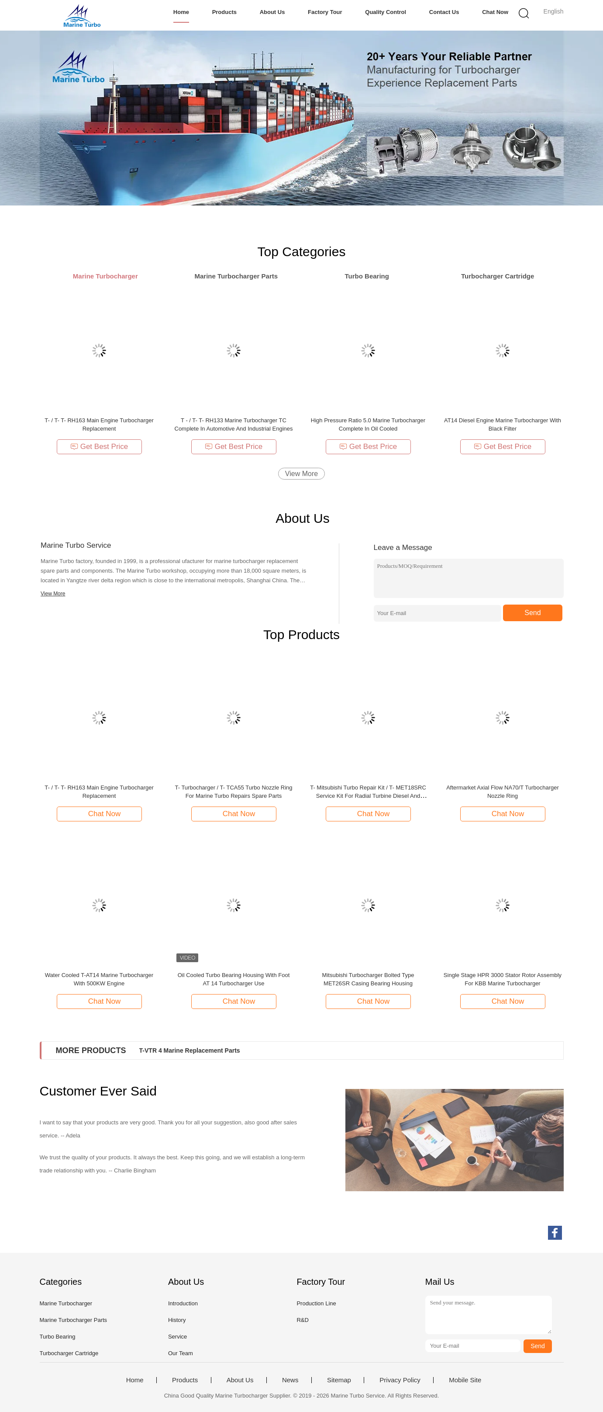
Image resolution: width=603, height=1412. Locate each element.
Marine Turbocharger (66, 1303)
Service (177, 1336)
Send (532, 612)
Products (224, 12)
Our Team (180, 1353)
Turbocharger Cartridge (69, 1353)
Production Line (316, 1303)
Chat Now (495, 12)
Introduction (183, 1303)
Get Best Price (99, 446)
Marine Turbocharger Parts (73, 1320)
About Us (272, 12)
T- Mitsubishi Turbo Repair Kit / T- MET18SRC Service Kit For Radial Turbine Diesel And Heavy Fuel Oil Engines (368, 795)
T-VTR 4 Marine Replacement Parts (189, 1050)
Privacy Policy (399, 1380)
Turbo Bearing (58, 1336)
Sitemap (339, 1380)
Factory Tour (325, 12)
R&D (302, 1320)
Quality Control (385, 12)
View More (301, 473)
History (177, 1320)
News (290, 1380)
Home (181, 12)
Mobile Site (465, 1380)
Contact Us (444, 12)
